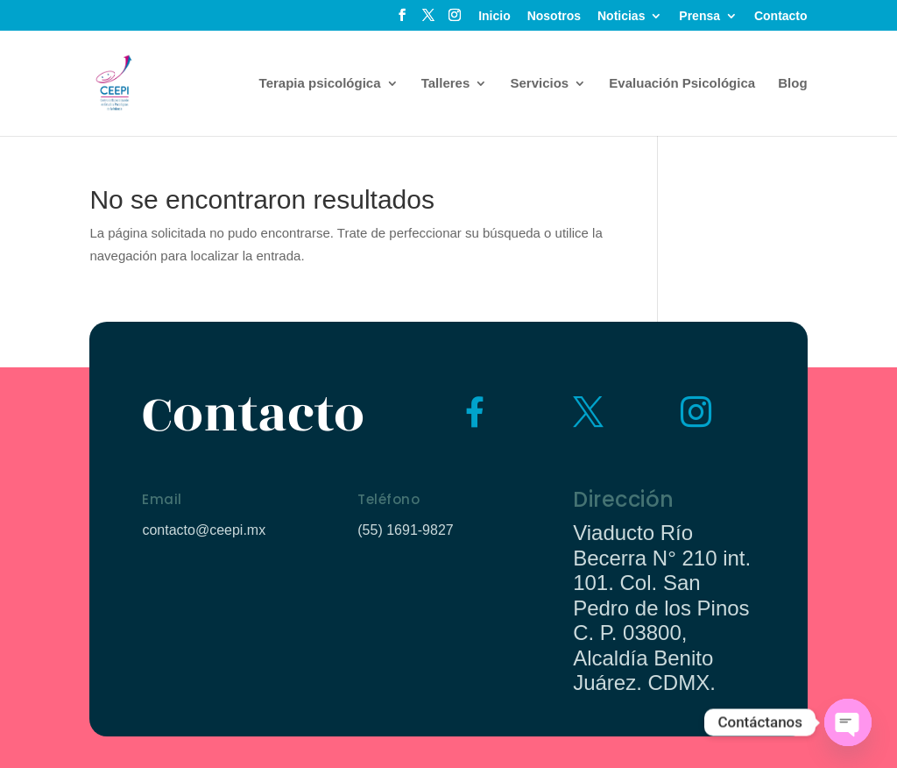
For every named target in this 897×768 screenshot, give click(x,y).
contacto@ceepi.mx (203, 530)
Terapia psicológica (320, 83)
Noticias (621, 16)
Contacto (781, 16)
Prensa (699, 16)
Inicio (494, 16)
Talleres (445, 83)
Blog (792, 83)
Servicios (539, 83)
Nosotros (554, 16)
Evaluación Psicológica (682, 83)
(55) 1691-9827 (405, 530)
